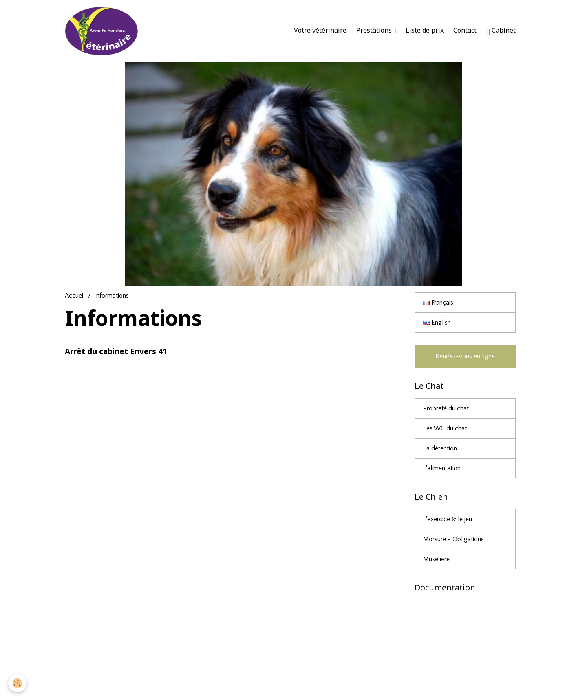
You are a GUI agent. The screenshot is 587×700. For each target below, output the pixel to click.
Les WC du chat (445, 428)
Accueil (75, 295)
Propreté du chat (446, 408)
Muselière (436, 559)
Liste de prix (425, 30)
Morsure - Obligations (453, 539)
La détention (440, 448)
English (437, 322)
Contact (465, 30)
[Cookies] (17, 683)
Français (438, 302)
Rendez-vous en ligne (465, 356)
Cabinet (501, 31)
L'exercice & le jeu (447, 519)
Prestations (374, 30)
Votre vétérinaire (320, 30)
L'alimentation (442, 468)
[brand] (103, 31)
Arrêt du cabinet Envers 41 (116, 351)
